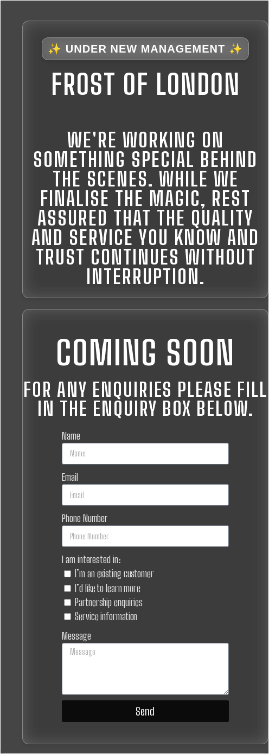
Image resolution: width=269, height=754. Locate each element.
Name (71, 436)
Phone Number (84, 518)
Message (76, 636)
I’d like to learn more (107, 588)
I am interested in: (91, 559)
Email (70, 477)
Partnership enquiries (109, 602)
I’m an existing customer (114, 573)
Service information (106, 616)
